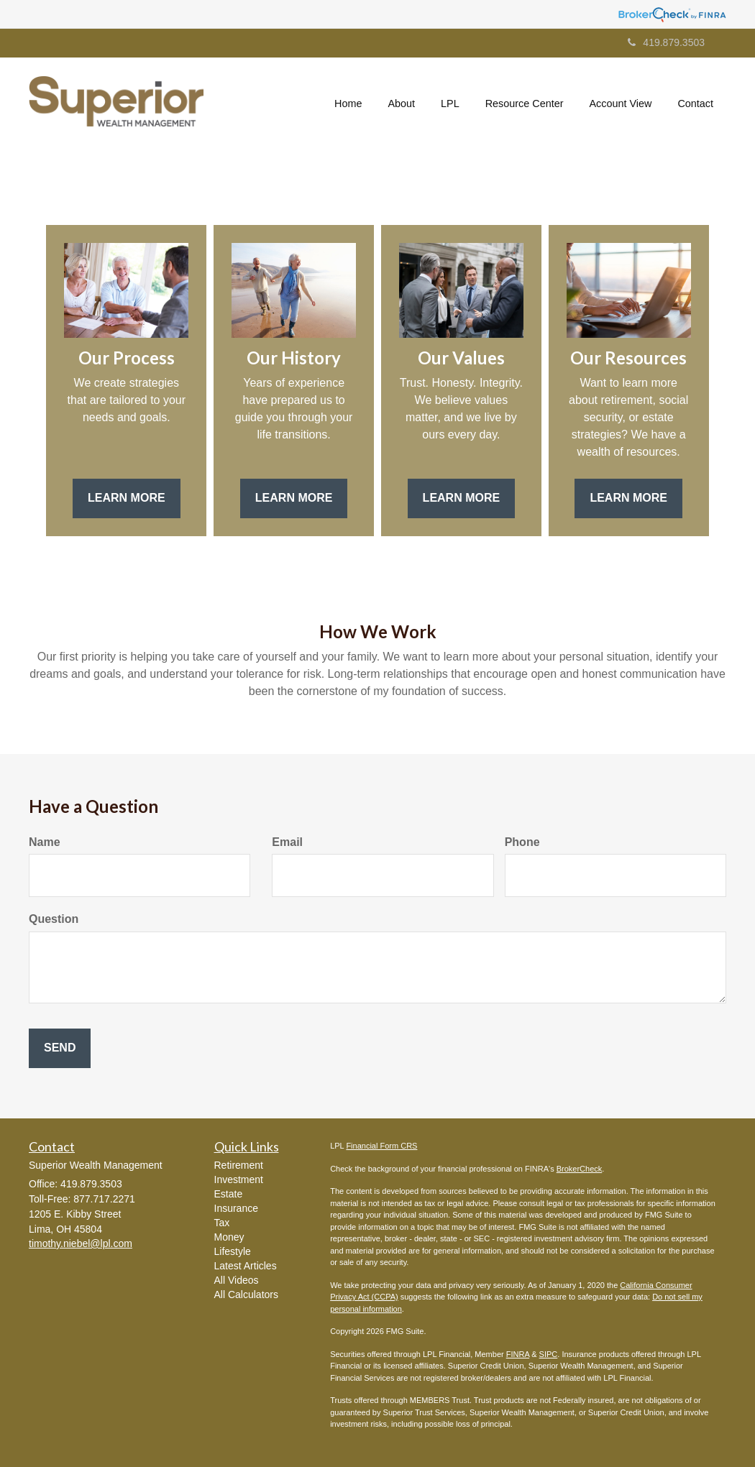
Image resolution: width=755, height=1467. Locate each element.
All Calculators (246, 1294)
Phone (522, 842)
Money (229, 1237)
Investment (238, 1179)
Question (53, 919)
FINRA (517, 1354)
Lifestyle (232, 1251)
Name (44, 842)
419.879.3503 (666, 42)
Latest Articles (245, 1265)
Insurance (236, 1208)
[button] (401, 103)
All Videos (236, 1280)
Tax (222, 1222)
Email (287, 842)
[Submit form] (60, 1048)
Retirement (238, 1165)
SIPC (548, 1354)
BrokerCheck (580, 1168)
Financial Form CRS (381, 1145)
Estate (228, 1194)
